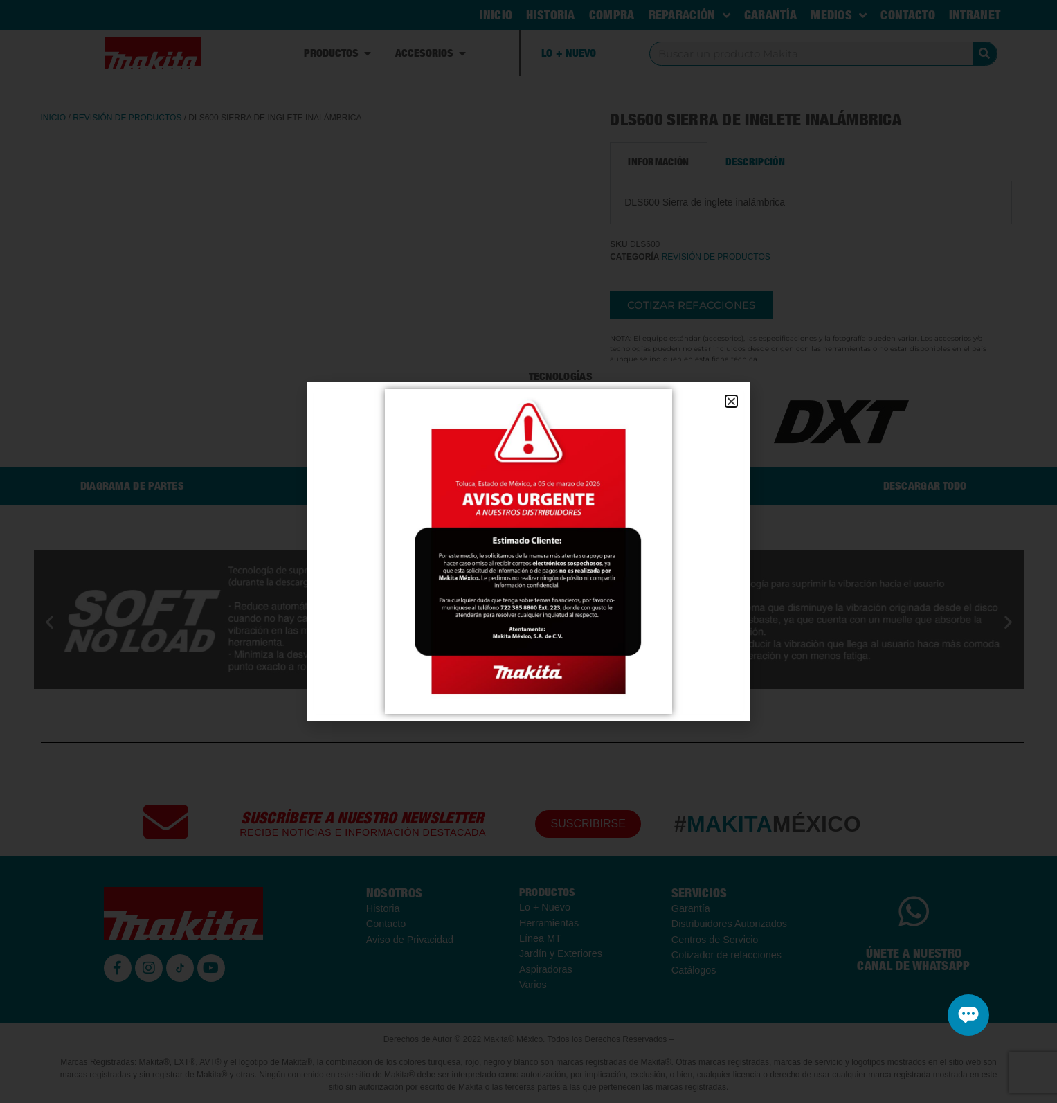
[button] (731, 401)
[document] (528, 551)
